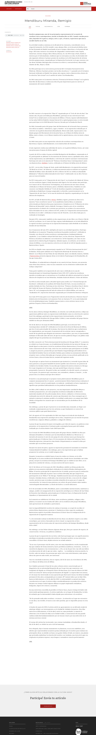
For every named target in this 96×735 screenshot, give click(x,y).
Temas (11, 726)
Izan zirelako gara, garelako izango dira (48, 728)
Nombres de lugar (14, 731)
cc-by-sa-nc (9, 51)
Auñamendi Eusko (13, 3)
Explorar (9, 8)
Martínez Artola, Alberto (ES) (13, 42)
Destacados (18, 8)
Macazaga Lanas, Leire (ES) (12, 44)
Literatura (39, 731)
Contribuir (67, 26)
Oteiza (53, 199)
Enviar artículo (48, 706)
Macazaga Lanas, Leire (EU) (12, 47)
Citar (58, 26)
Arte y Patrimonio (41, 726)
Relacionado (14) (49, 26)
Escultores (48, 15)
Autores (11, 733)
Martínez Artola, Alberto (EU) (13, 45)
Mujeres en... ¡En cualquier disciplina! (47, 733)
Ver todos (47, 722)
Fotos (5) (38, 26)
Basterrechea (34, 256)
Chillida (44, 163)
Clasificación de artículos (17, 728)
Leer (30, 26)
